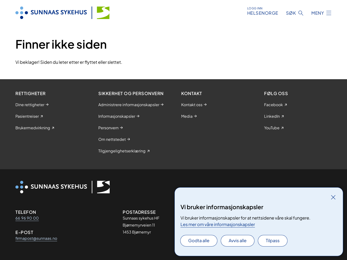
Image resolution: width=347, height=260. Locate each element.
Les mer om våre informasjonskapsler (217, 224)
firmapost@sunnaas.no (36, 238)
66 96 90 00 (27, 218)
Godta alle (198, 240)
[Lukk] (333, 197)
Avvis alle (238, 240)
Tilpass (273, 240)
